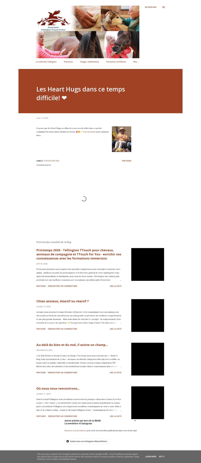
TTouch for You (51, 161)
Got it (161, 457)
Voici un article (89, 132)
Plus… (135, 62)
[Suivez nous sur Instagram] (86, 441)
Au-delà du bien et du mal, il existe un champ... (72, 345)
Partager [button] (126, 161)
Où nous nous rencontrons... (58, 388)
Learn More (150, 457)
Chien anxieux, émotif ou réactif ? (62, 301)
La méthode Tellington (46, 62)
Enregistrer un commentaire (62, 286)
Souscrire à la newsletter (75, 430)
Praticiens (68, 62)
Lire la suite (116, 286)
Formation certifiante (116, 62)
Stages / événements (89, 62)
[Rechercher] (150, 7)
